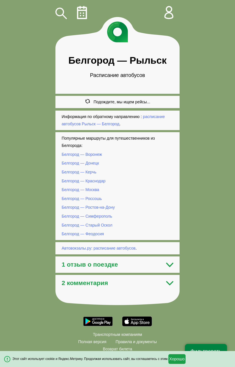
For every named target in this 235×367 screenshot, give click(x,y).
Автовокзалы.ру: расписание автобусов (98, 248)
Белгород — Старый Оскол (87, 225)
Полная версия (92, 341)
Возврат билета (117, 349)
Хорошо (177, 359)
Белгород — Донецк (80, 163)
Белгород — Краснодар (84, 180)
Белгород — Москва (80, 189)
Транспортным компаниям (117, 334)
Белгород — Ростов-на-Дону (88, 207)
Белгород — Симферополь (87, 216)
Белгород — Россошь (82, 198)
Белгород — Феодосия (83, 234)
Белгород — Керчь (79, 172)
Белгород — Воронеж (82, 154)
